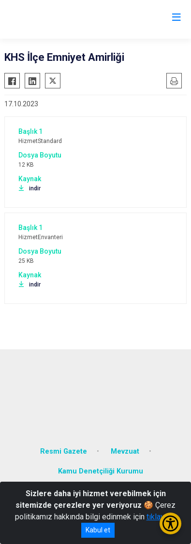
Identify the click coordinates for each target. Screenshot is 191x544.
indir (29, 188)
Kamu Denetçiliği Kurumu (100, 471)
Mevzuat (125, 451)
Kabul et (98, 530)
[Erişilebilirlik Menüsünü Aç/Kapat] (170, 523)
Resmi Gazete (63, 451)
